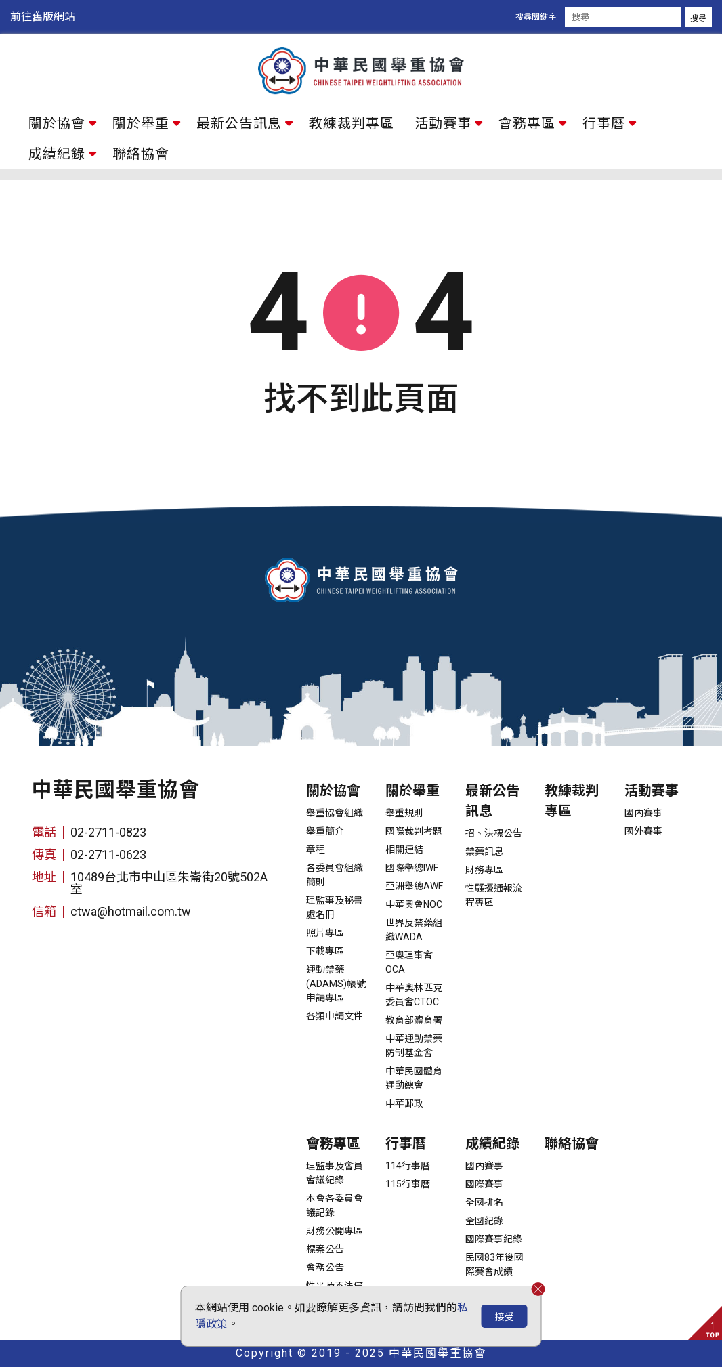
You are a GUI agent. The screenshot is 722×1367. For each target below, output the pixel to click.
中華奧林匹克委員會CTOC (413, 994)
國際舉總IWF (411, 867)
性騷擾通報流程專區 (493, 895)
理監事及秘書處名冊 (334, 907)
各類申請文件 (334, 1016)
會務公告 (325, 1267)
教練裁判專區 (351, 123)
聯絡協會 (140, 154)
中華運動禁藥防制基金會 (413, 1045)
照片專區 (325, 932)
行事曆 (603, 123)
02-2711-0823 (108, 832)
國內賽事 (643, 812)
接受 (504, 1316)
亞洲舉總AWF (414, 886)
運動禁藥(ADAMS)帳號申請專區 (336, 983)
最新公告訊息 (239, 123)
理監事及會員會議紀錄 (334, 1172)
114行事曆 (407, 1165)
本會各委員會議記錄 (334, 1205)
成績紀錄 (56, 154)
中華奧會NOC (413, 904)
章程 (315, 849)
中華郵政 (404, 1103)
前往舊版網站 (42, 16)
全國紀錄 (484, 1220)
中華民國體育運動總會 (413, 1078)
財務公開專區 (334, 1230)
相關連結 (404, 849)
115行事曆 (407, 1184)
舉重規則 (404, 812)
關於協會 (56, 123)
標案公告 (325, 1249)
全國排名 (484, 1202)
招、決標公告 (493, 833)
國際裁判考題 (413, 831)
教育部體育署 (413, 1020)
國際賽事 (484, 1184)
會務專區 (526, 123)
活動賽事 (443, 123)
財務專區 (484, 869)
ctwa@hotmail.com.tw (130, 911)
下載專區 (325, 951)
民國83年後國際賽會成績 (494, 1264)
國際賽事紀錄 (493, 1239)
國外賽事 (643, 831)
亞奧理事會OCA (409, 962)
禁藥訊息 (484, 851)
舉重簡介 (325, 831)
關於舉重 (140, 123)
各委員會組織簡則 (334, 874)
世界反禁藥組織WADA (413, 929)
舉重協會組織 (334, 812)
